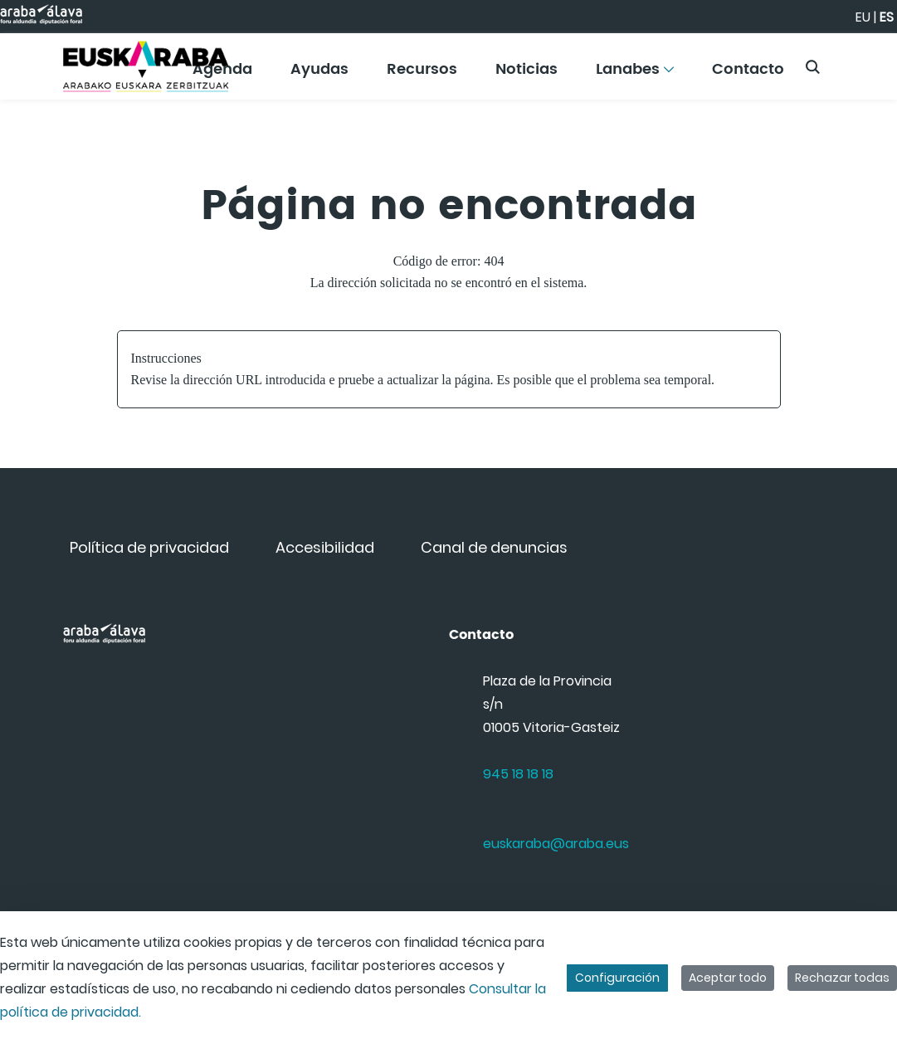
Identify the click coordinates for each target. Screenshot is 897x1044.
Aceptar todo (728, 977)
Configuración (617, 977)
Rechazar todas (842, 977)
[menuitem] (320, 75)
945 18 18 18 (518, 773)
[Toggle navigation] (855, 62)
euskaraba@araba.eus (556, 843)
